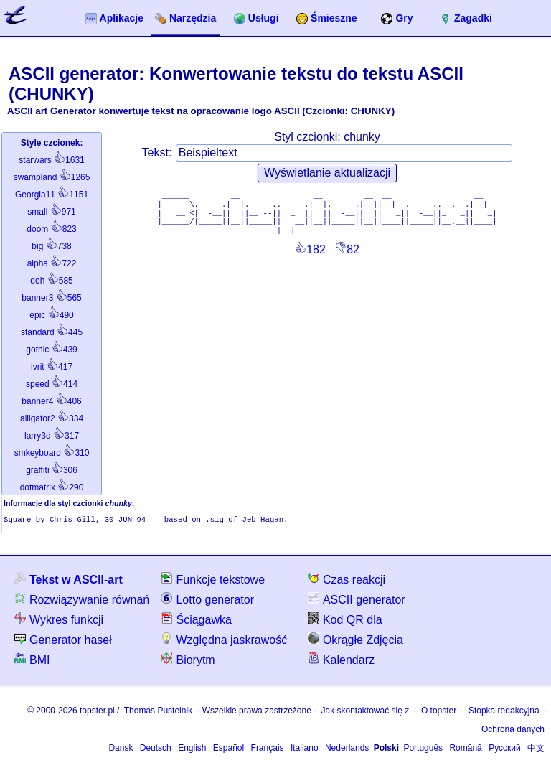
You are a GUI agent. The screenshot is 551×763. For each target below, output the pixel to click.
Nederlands (347, 749)
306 (51, 470)
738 (51, 246)
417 (51, 367)
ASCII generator (356, 600)
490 (51, 315)
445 (52, 332)
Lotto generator (207, 600)
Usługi (256, 18)
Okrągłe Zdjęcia (355, 640)
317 (51, 436)
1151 (51, 194)
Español (228, 749)
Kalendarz (341, 661)
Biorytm (188, 661)
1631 (51, 160)
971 (51, 212)
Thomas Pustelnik (158, 712)
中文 (536, 749)
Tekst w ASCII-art (68, 580)
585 (51, 281)
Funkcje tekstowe (213, 580)
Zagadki (466, 18)
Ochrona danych (513, 731)
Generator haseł (63, 640)
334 (51, 418)
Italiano (305, 749)
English (192, 749)
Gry (397, 18)
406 (51, 401)
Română (465, 749)
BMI (32, 661)
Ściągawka (196, 620)
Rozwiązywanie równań (81, 600)
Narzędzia (185, 18)
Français (267, 749)
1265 (52, 177)
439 (51, 350)
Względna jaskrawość (224, 640)
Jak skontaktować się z (365, 712)
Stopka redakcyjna (504, 712)
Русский (505, 749)
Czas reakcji (346, 580)
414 (51, 384)
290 (52, 487)
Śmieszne (326, 18)
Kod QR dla (345, 620)
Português (423, 749)
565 (51, 298)
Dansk (120, 749)
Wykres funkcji (58, 620)
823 (51, 229)
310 (52, 453)
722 (52, 263)
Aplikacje (114, 18)
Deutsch (155, 749)
